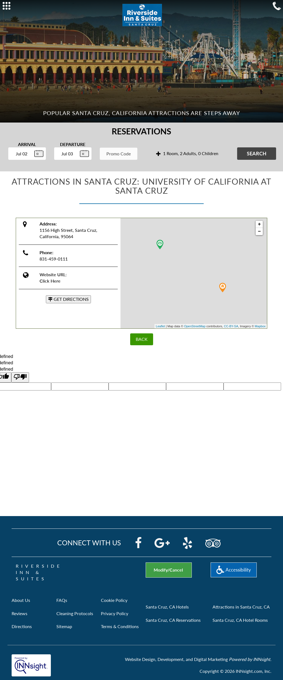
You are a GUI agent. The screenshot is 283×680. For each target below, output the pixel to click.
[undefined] (20, 377)
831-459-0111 (54, 258)
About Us (21, 600)
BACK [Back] (142, 339)
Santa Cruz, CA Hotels (167, 606)
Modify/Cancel (168, 569)
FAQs (61, 600)
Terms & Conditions (120, 626)
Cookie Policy (114, 600)
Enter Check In (9, 162)
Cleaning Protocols (74, 613)
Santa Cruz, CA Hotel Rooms (240, 620)
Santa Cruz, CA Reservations (173, 620)
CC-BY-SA (231, 326)
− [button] (259, 231)
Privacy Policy (114, 613)
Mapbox (260, 326)
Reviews (19, 613)
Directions (22, 626)
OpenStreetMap (195, 326)
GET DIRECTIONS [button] (68, 299)
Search (256, 153)
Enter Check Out (55, 162)
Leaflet (160, 326)
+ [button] (259, 224)
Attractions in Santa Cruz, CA (241, 606)
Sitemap (64, 626)
